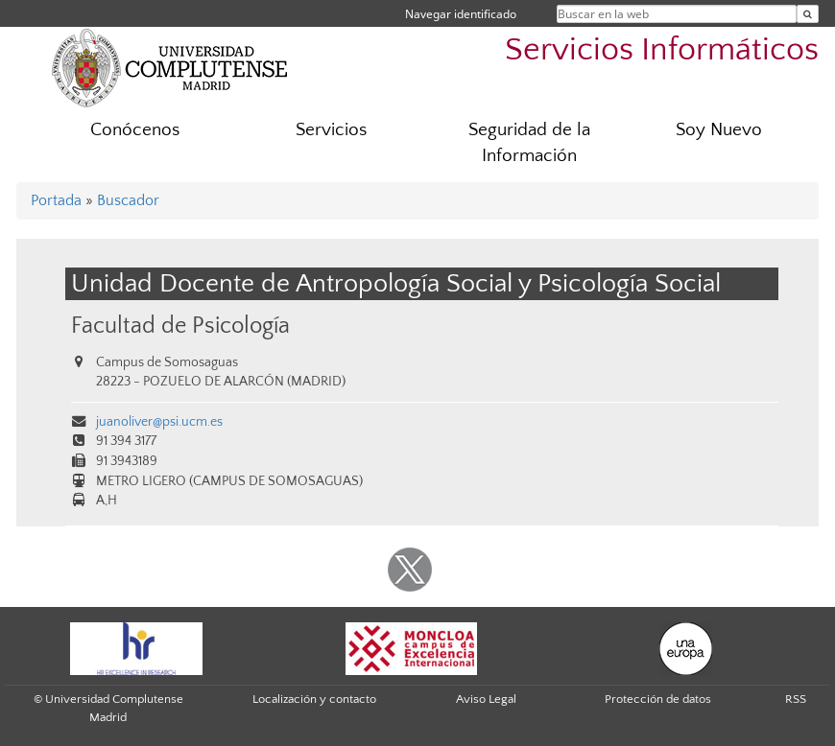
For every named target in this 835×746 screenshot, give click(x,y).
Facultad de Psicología (180, 325)
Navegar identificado (460, 14)
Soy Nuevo (719, 130)
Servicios (331, 130)
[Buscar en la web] (808, 14)
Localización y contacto (314, 699)
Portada (56, 200)
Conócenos (134, 130)
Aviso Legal (486, 699)
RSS (795, 699)
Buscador (128, 200)
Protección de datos (658, 699)
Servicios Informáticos (662, 50)
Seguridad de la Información (529, 143)
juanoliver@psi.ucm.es (159, 422)
